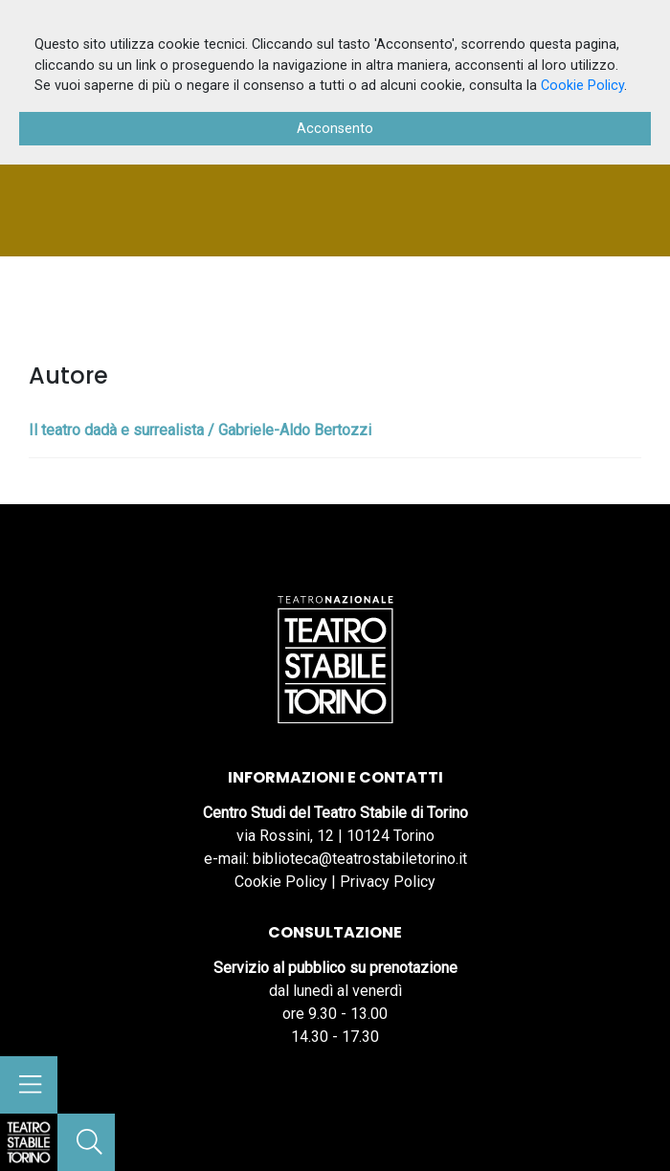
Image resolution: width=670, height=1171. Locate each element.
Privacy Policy (388, 882)
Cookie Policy (280, 882)
